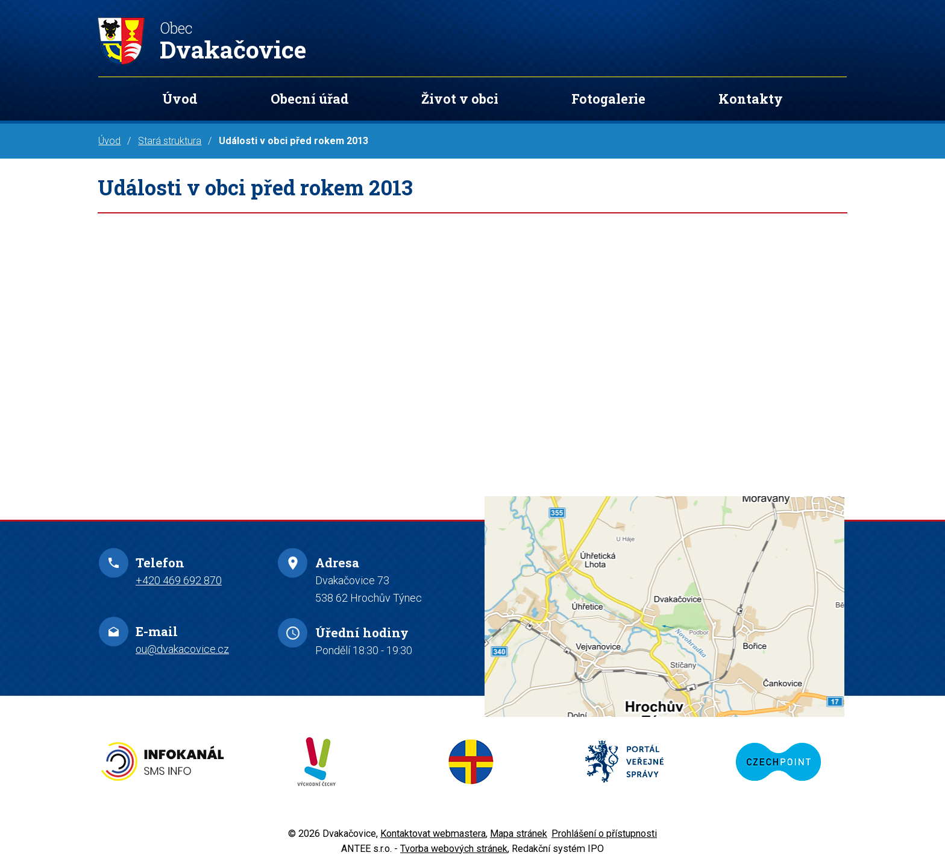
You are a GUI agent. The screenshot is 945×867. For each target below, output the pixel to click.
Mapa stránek (518, 833)
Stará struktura (169, 141)
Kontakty (750, 98)
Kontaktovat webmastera (433, 833)
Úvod (180, 98)
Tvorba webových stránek (453, 848)
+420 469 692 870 (179, 580)
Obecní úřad (310, 98)
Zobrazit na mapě (664, 606)
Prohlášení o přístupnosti (604, 833)
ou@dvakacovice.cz (182, 649)
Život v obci (459, 98)
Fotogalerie (608, 98)
